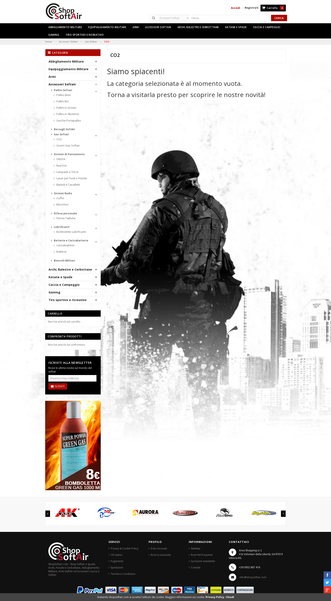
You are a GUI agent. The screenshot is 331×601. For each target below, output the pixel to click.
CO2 (59, 139)
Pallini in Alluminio (67, 114)
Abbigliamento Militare (66, 61)
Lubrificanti (61, 227)
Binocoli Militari (64, 260)
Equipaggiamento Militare (68, 69)
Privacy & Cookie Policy (124, 548)
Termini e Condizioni (123, 574)
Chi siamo (116, 555)
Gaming (54, 292)
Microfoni (62, 204)
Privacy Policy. (216, 597)
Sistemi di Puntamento (69, 154)
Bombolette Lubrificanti (71, 232)
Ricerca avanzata (161, 555)
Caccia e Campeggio (64, 285)
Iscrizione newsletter (203, 561)
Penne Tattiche (66, 218)
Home (48, 41)
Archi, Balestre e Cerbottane (70, 269)
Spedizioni (117, 567)
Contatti (195, 567)
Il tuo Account (159, 548)
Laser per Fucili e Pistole (71, 178)
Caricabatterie (65, 245)
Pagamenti (117, 561)
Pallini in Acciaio (66, 108)
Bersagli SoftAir (64, 129)
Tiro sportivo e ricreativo (68, 300)
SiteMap (195, 548)
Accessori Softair (68, 41)
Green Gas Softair (68, 145)
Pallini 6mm (63, 95)
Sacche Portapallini (68, 120)
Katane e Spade (60, 277)
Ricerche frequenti (202, 555)
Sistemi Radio (62, 193)
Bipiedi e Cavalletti (68, 184)
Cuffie (60, 198)
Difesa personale (65, 213)
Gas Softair (91, 41)
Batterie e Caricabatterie (70, 240)
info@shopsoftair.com (253, 577)
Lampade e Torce (67, 172)
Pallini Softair (62, 90)
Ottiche (60, 159)
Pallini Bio (62, 101)
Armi (52, 77)
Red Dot (61, 165)
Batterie (61, 251)
